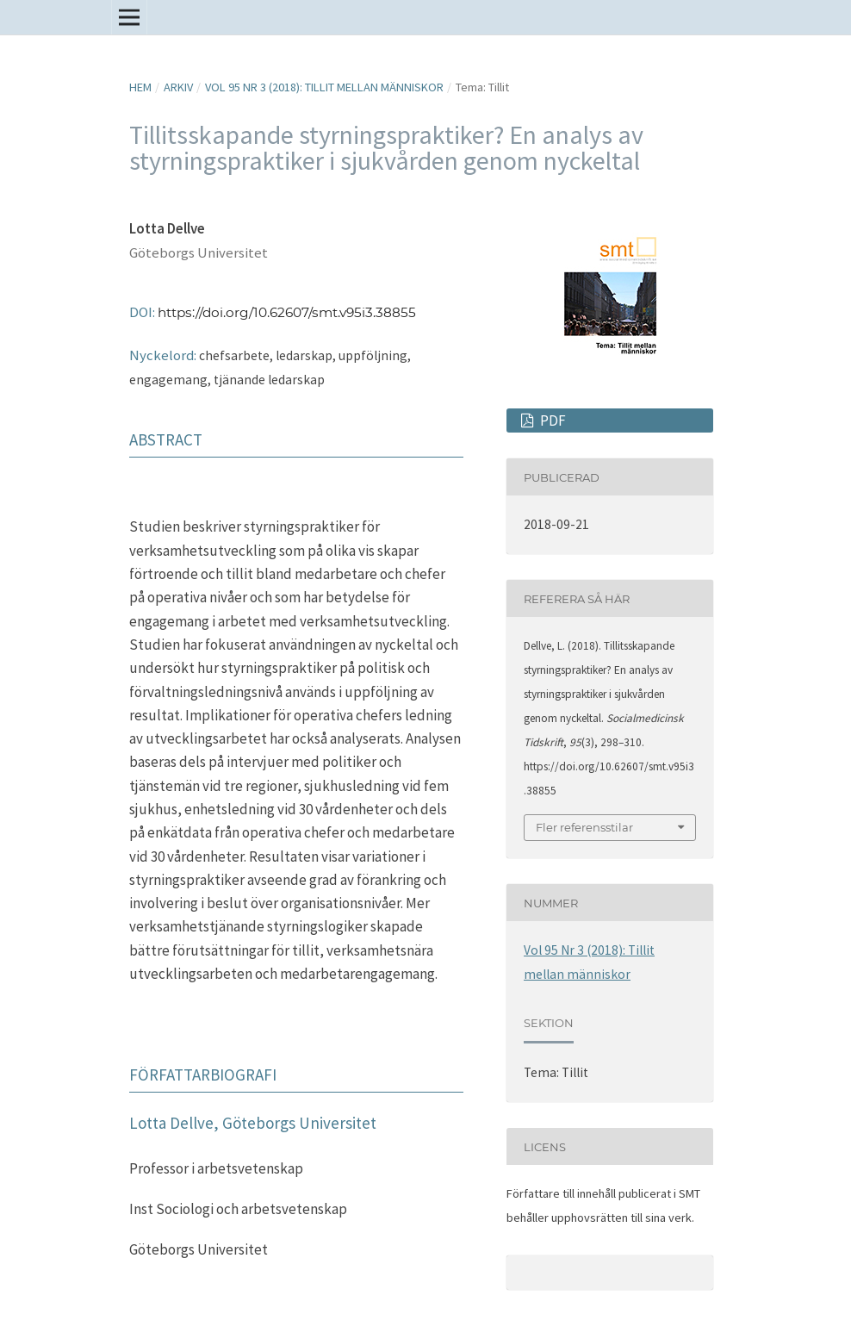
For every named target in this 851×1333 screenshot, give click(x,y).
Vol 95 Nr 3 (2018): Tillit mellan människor (324, 87)
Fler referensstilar (584, 827)
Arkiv (178, 87)
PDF (551, 420)
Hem (140, 87)
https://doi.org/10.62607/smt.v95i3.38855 (287, 312)
